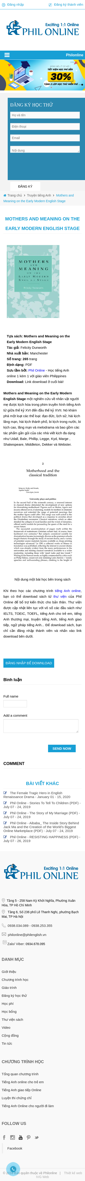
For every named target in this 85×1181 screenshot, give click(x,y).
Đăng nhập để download (29, 663)
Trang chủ (15, 195)
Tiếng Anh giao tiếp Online (21, 1090)
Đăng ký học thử (14, 996)
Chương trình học (15, 980)
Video (6, 1027)
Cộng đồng (10, 1035)
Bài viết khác (42, 783)
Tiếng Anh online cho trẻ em (23, 1082)
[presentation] (44, 166)
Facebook (14, 1148)
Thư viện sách (12, 1019)
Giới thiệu (9, 972)
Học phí (8, 1003)
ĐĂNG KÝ (25, 186)
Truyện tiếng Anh (38, 195)
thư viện (60, 596)
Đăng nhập (15, 4)
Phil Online (37, 370)
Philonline (74, 55)
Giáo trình (9, 988)
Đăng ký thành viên (68, 4)
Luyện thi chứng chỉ (17, 1098)
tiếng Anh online (68, 591)
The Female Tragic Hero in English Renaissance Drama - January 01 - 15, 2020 (36, 795)
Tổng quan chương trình (20, 1074)
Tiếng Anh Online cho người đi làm (28, 1106)
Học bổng (9, 1011)
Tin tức (7, 1043)
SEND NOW (62, 748)
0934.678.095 (35, 944)
